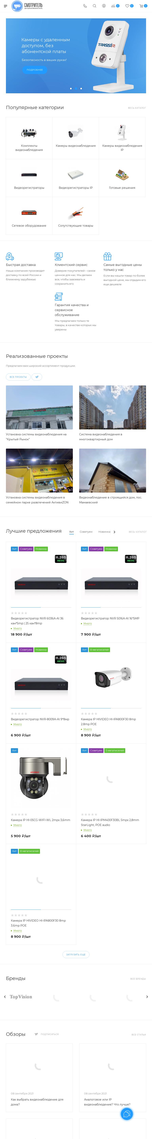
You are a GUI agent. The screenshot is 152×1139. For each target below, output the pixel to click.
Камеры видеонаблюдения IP (122, 148)
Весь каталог (137, 108)
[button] (71, 88)
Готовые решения (122, 188)
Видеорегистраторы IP (76, 188)
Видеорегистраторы (29, 188)
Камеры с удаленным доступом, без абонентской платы (45, 45)
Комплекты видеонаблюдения (29, 148)
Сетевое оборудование (29, 225)
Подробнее (35, 69)
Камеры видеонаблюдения (76, 146)
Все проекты (18, 377)
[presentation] (5, 997)
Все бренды (138, 979)
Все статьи (139, 1034)
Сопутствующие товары (75, 225)
